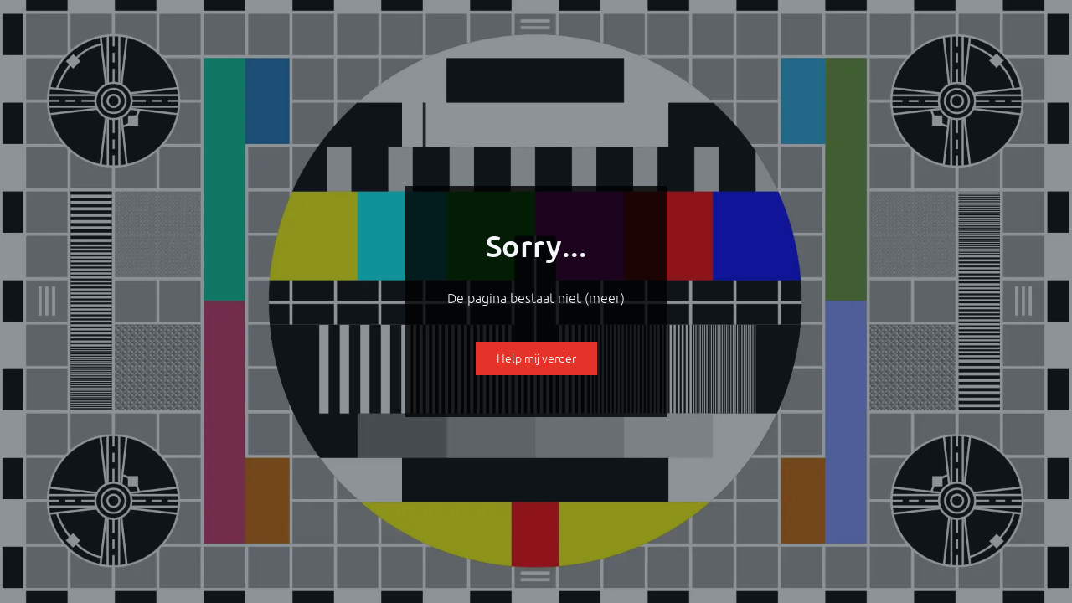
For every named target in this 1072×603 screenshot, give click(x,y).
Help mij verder (536, 358)
